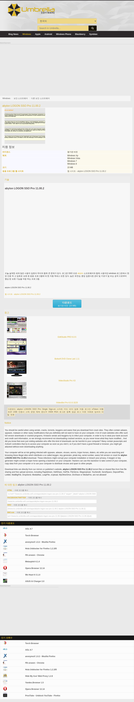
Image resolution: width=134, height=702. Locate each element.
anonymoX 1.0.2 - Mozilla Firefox (40, 542)
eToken (95, 409)
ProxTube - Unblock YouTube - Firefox (42, 696)
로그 (79, 412)
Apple (37, 34)
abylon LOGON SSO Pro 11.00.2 (24, 188)
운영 (33, 412)
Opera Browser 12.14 (35, 568)
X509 (50, 412)
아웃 (84, 412)
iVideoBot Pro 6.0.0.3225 (67, 402)
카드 (66, 409)
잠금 (74, 412)
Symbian (93, 34)
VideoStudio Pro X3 (67, 381)
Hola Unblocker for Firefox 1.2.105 (41, 548)
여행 (101, 409)
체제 (38, 412)
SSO (34, 409)
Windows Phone (63, 34)
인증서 (21, 412)
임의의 (97, 412)
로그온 (62, 412)
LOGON (27, 409)
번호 (12, 415)
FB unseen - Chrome (34, 555)
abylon (80, 273)
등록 (68, 412)
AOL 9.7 (28, 529)
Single (45, 409)
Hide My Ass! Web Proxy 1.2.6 (39, 676)
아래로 (90, 412)
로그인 (88, 409)
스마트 (60, 409)
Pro (39, 409)
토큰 (10, 412)
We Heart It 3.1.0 (32, 575)
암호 (76, 409)
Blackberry (80, 34)
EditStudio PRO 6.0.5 (67, 337)
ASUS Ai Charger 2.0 (34, 581)
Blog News (13, 34)
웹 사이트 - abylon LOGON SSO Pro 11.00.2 (86, 171)
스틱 (28, 412)
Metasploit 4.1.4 (32, 561)
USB (15, 412)
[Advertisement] (67, 67)
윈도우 (44, 412)
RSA (56, 412)
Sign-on (52, 409)
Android (48, 34)
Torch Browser (32, 535)
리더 (71, 409)
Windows (26, 34)
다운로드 (12, 409)
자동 (81, 409)
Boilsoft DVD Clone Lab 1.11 (67, 359)
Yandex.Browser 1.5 (34, 682)
